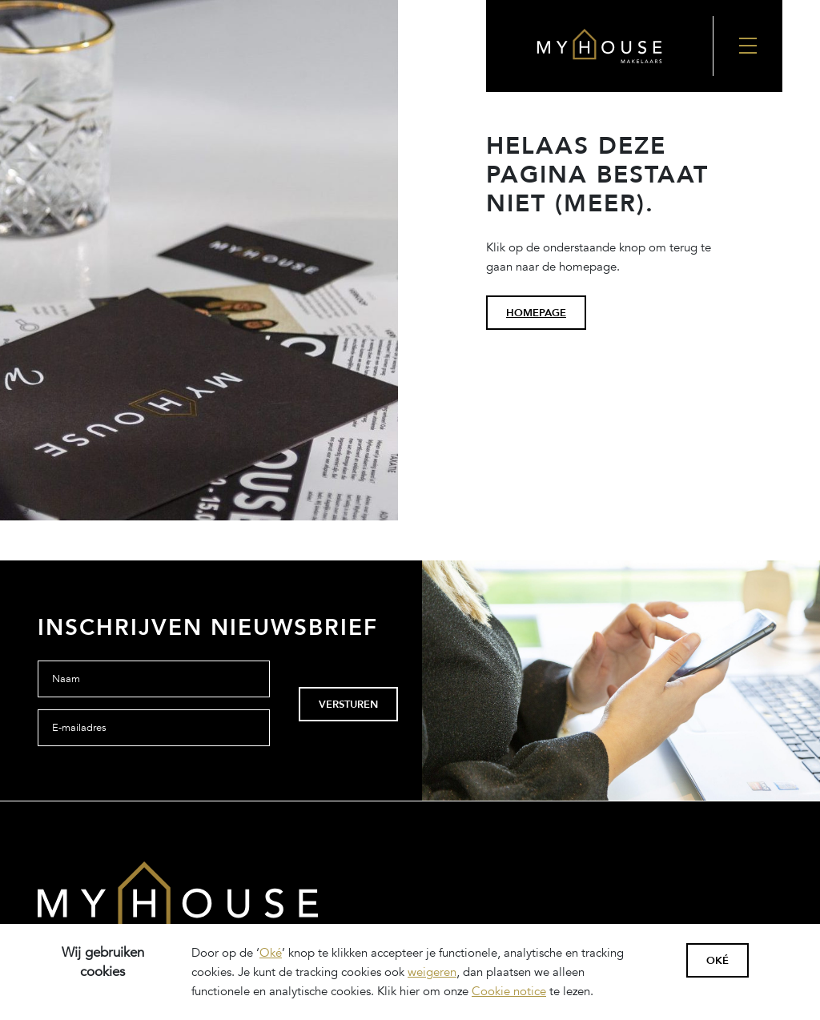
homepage (536, 313)
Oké (270, 953)
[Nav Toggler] (747, 46)
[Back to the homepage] (599, 46)
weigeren (432, 972)
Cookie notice (509, 991)
